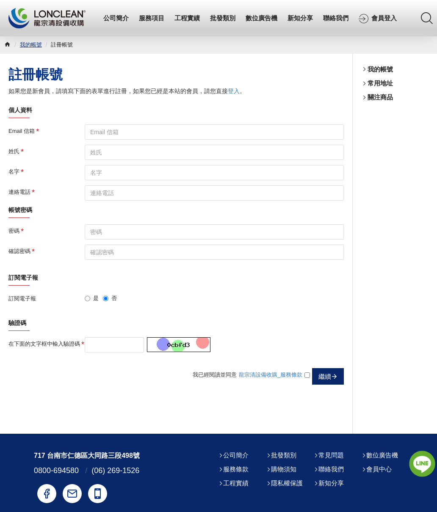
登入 (234, 91)
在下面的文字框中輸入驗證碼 (44, 344)
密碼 (13, 231)
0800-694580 (56, 470)
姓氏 (13, 151)
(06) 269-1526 (115, 470)
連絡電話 (19, 192)
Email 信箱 (21, 131)
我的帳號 (31, 44)
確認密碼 (19, 251)
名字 (13, 171)
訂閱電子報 (22, 298)
